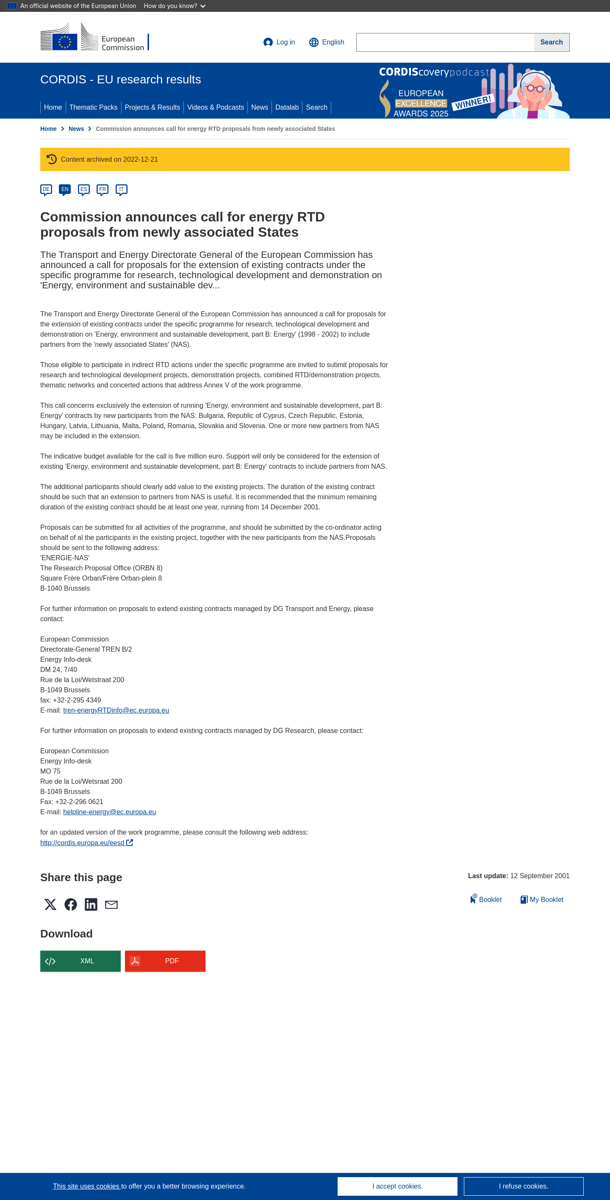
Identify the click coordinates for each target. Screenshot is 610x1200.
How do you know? (175, 5)
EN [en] (65, 189)
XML (87, 961)
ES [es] (83, 189)
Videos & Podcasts (215, 107)
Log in (279, 42)
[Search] (552, 42)
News (259, 107)
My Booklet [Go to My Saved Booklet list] (542, 900)
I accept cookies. (397, 1186)
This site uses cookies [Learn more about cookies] (87, 1186)
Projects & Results (152, 107)
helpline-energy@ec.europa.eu (109, 812)
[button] (326, 42)
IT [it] (121, 189)
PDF (172, 961)
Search (316, 107)
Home (53, 107)
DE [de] (46, 189)
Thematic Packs (93, 107)
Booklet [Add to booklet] (486, 898)
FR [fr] (102, 189)
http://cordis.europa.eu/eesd (86, 842)
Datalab (287, 107)
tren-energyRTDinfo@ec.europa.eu (116, 710)
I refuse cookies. (524, 1186)
